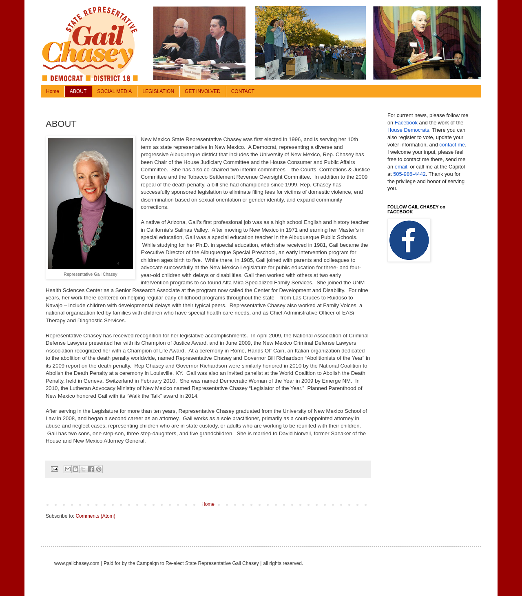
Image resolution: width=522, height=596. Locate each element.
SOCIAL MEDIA (114, 91)
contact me (452, 145)
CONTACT (242, 91)
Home (52, 91)
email (401, 167)
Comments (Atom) (95, 516)
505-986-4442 (409, 174)
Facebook (406, 123)
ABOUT (78, 91)
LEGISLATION (158, 91)
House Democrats (408, 130)
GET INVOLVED (203, 91)
